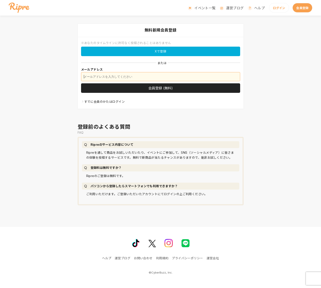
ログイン (279, 8)
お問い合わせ (143, 258)
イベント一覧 (205, 8)
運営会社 (213, 258)
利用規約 (162, 258)
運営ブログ (235, 8)
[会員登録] (160, 88)
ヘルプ (259, 8)
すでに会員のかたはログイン (104, 101)
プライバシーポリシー (187, 258)
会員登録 (302, 8)
